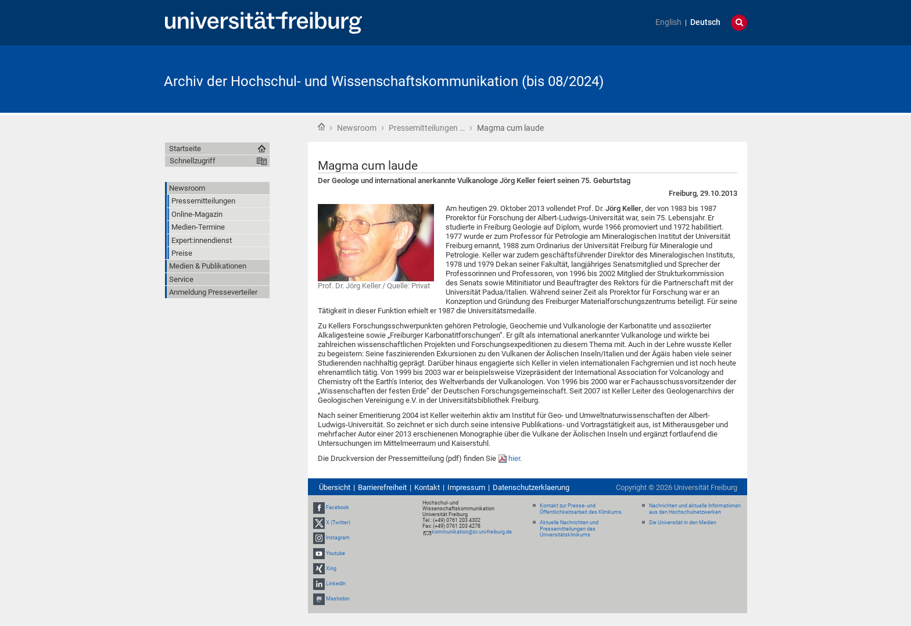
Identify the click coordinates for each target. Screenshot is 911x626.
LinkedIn (336, 583)
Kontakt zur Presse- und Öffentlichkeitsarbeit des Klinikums (581, 509)
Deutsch (705, 22)
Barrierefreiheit (382, 487)
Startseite (321, 127)
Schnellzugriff (193, 160)
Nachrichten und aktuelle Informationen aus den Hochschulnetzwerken (695, 509)
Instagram (338, 538)
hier (514, 458)
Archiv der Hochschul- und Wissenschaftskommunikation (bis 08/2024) (384, 81)
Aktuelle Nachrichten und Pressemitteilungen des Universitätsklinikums (569, 529)
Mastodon (338, 599)
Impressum (466, 487)
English (668, 22)
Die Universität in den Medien (682, 522)
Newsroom (356, 128)
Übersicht (334, 487)
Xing (331, 568)
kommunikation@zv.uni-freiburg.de (472, 532)
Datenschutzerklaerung (531, 487)
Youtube (335, 553)
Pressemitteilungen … (427, 128)
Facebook (337, 507)
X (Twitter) (338, 522)
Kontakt (427, 487)
